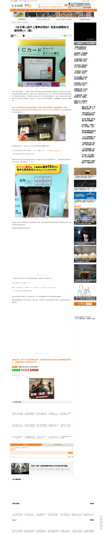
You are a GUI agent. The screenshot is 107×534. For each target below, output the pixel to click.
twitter (22, 375)
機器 (20, 367)
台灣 (62, 6)
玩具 (73, 10)
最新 (16, 10)
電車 (26, 367)
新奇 (34, 10)
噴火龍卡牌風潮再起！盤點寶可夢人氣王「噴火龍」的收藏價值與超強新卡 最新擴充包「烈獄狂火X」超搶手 (89, 515)
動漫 (25, 10)
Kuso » (14, 520)
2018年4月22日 (27, 290)
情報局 (32, 1)
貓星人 (55, 6)
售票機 (35, 367)
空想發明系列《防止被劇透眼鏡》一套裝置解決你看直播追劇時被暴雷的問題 (53, 531)
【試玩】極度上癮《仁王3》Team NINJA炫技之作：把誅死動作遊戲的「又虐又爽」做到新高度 (29, 515)
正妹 (53, 6)
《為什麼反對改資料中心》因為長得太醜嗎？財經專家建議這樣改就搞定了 (41, 531)
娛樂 (56, 10)
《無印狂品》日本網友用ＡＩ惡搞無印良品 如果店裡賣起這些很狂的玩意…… (77, 531)
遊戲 (69, 10)
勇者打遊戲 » (16, 503)
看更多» (92, 503)
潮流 (82, 10)
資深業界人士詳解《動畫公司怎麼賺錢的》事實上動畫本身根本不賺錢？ (84, 222)
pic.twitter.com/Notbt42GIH (54, 150)
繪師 (51, 6)
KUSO (47, 10)
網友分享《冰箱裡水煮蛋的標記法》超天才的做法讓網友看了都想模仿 (85, 260)
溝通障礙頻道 (22, 19)
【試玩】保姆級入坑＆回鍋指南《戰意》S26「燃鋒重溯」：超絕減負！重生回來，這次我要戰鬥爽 (17, 515)
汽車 (86, 10)
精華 (90, 10)
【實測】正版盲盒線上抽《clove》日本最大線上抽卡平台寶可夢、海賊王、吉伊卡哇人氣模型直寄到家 (65, 515)
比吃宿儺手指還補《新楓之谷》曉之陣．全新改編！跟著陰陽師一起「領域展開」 (53, 515)
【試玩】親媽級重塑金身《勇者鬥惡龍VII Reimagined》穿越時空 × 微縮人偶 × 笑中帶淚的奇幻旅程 (41, 515)
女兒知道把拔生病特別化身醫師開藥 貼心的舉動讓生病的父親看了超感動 (89, 531)
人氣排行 (79, 43)
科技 (60, 10)
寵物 (38, 10)
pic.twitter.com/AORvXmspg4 (48, 287)
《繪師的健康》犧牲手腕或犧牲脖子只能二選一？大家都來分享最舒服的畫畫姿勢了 (85, 298)
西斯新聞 (25, 1)
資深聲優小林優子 (85, 19)
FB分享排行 (90, 43)
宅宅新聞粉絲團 (26, 5)
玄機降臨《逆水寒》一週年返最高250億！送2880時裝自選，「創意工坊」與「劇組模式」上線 (77, 515)
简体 (88, 1)
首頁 (12, 10)
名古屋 (30, 367)
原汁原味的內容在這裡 (18, 105)
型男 (43, 10)
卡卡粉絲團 (83, 1)
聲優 (46, 6)
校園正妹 (43, 6)
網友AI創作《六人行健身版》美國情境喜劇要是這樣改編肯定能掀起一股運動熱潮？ (65, 531)
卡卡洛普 (13, 22)
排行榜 (35, 1)
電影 (29, 1)
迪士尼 (48, 6)
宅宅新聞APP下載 (30, 5)
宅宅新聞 (20, 1)
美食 (64, 10)
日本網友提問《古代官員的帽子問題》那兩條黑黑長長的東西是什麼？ (29, 531)
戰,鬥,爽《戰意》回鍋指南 (64, 19)
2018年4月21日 (30, 154)
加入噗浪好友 (28, 5)
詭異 (51, 10)
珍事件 (59, 6)
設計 (77, 10)
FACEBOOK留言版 (57, 444)
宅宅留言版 (26, 444)
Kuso (27, 22)
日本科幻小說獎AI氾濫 (43, 19)
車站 (23, 367)
